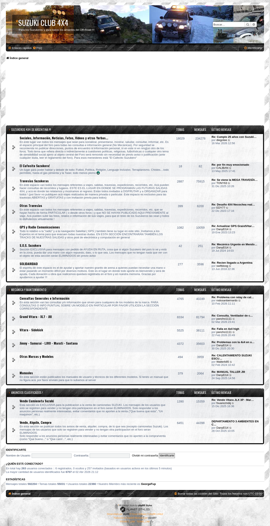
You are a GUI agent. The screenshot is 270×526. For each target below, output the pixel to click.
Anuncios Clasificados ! (27, 392)
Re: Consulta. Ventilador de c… (232, 315)
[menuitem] (37, 48)
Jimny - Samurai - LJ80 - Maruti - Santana (49, 343)
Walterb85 (222, 361)
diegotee (221, 140)
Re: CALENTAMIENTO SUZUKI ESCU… (232, 357)
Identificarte (16, 449)
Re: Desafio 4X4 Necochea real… (233, 204)
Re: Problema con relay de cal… (233, 297)
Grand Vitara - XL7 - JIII (36, 316)
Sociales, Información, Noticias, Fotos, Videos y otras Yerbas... (64, 137)
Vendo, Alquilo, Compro (35, 422)
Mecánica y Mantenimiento (28, 289)
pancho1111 (224, 318)
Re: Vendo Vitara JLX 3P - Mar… (233, 399)
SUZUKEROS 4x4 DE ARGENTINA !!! (31, 129)
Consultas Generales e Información (44, 298)
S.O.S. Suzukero (30, 245)
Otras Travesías (31, 205)
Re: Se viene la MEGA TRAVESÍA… (235, 179)
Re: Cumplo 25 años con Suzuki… (234, 136)
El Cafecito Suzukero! (35, 165)
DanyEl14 (222, 229)
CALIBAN (222, 167)
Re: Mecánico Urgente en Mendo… (234, 244)
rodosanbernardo (227, 300)
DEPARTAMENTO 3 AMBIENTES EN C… (235, 423)
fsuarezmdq (223, 403)
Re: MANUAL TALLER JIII (228, 371)
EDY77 (220, 207)
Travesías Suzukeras (34, 180)
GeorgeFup (148, 484)
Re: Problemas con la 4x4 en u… (233, 342)
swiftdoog (222, 265)
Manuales (26, 372)
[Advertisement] (135, 93)
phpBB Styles (145, 505)
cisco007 (152, 518)
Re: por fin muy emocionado (230, 164)
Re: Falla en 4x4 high (225, 328)
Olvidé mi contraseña (145, 455)
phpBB (126, 514)
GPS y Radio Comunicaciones (40, 226)
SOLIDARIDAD (29, 263)
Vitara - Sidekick (31, 329)
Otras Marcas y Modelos (37, 356)
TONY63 (221, 183)
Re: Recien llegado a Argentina (232, 262)
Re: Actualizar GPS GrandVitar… (233, 226)
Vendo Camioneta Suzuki (37, 400)
